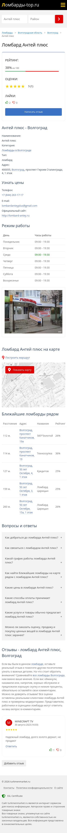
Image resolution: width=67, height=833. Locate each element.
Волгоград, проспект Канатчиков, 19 (26, 453)
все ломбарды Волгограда (48, 675)
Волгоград (18, 169)
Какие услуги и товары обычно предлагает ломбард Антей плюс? (33, 614)
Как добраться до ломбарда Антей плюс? (31, 537)
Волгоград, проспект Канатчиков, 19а (26, 435)
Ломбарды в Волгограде (16, 150)
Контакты (9, 787)
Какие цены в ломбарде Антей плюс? (29, 587)
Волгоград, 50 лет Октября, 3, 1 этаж (26, 489)
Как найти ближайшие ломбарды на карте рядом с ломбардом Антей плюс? (32, 575)
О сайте (58, 787)
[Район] (41, 19)
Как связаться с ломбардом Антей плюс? (31, 548)
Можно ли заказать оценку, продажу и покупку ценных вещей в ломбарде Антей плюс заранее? (32, 631)
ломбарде (37, 664)
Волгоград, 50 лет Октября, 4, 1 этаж (26, 471)
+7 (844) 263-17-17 (12, 195)
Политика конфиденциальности (34, 787)
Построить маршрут (17, 357)
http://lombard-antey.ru (15, 215)
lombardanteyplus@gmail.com (19, 205)
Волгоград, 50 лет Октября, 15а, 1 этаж (26, 506)
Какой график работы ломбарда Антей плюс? (30, 560)
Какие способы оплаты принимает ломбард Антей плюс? (27, 600)
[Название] (14, 19)
